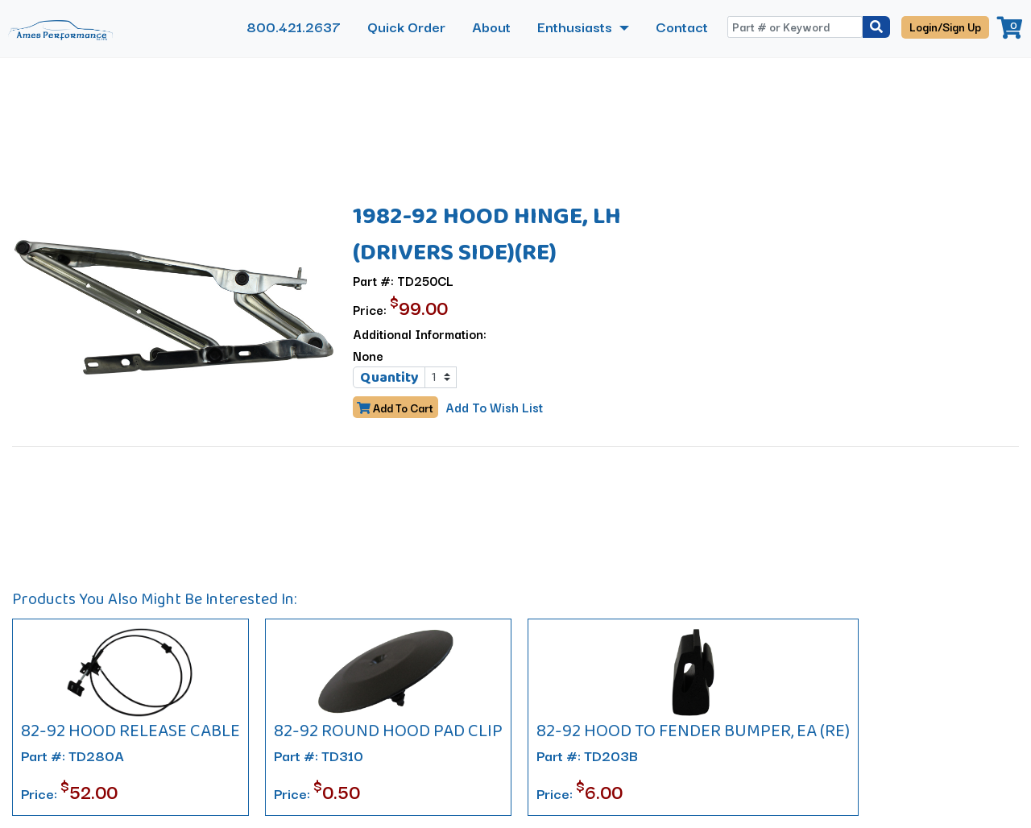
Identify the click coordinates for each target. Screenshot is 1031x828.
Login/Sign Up (945, 26)
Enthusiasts (576, 26)
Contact (682, 26)
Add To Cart (395, 407)
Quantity (389, 376)
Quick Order (406, 26)
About (491, 26)
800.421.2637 (293, 26)
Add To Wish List (493, 406)
